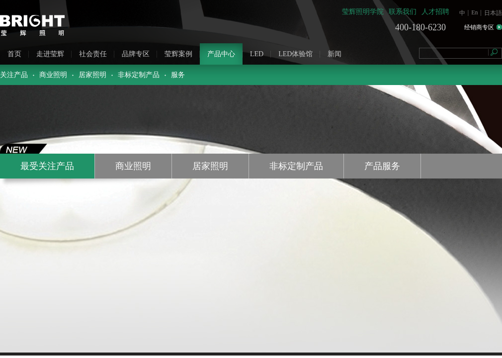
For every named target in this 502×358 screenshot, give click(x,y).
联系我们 (403, 11)
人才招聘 (435, 11)
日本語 (493, 12)
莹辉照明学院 (363, 11)
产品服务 (382, 166)
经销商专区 (479, 27)
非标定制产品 (139, 75)
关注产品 (14, 75)
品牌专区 (136, 54)
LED (256, 54)
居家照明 (92, 75)
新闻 (334, 54)
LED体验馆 (295, 54)
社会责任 (93, 54)
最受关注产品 (47, 166)
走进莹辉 (50, 54)
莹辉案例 (178, 54)
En (474, 12)
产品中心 (221, 54)
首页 (14, 54)
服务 (178, 75)
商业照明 (53, 75)
